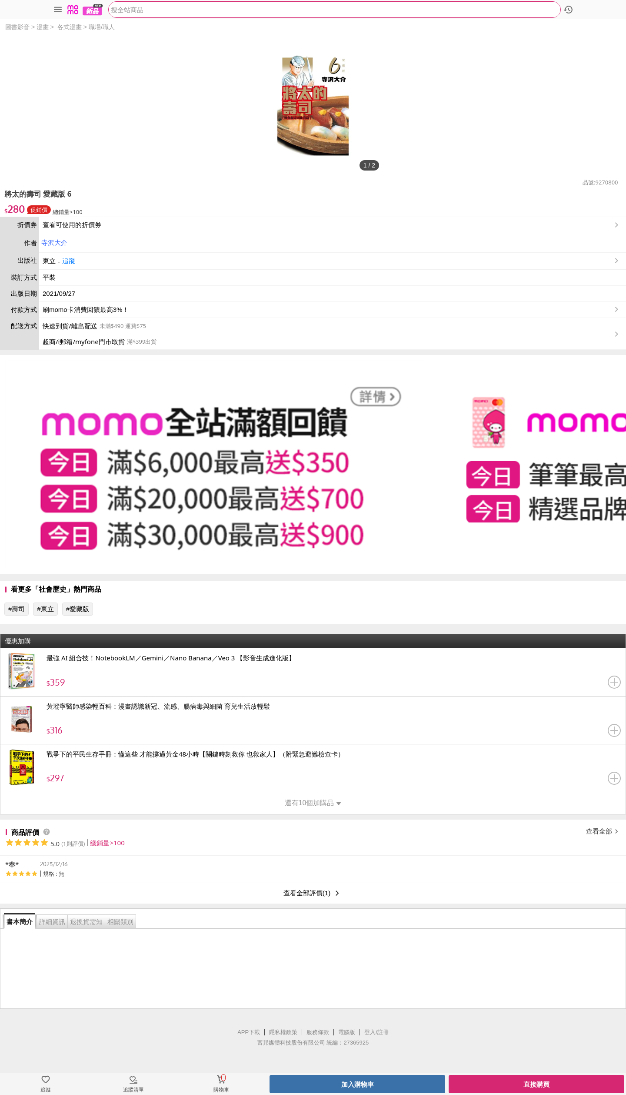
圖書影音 (17, 26)
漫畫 (43, 26)
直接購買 (536, 1084)
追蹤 (68, 261)
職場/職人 (102, 26)
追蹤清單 (133, 1090)
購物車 (221, 1090)
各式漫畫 (69, 26)
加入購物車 (357, 1084)
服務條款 (317, 1032)
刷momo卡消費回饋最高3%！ (86, 309)
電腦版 (346, 1032)
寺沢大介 (54, 242)
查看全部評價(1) (313, 893)
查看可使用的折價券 (331, 225)
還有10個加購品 (313, 803)
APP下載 (248, 1032)
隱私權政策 (283, 1032)
